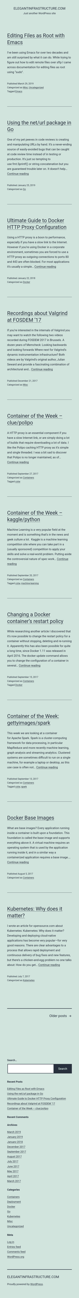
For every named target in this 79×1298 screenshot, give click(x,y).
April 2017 (13, 1176)
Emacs (18, 91)
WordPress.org (15, 1256)
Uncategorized (36, 87)
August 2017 (14, 1156)
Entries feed (14, 1246)
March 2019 (14, 1131)
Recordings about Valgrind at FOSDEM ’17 (31, 1103)
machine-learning (30, 583)
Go (24, 189)
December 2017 (16, 1146)
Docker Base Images (30, 818)
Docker (26, 282)
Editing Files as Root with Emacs (25, 1088)
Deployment (14, 1201)
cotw (17, 481)
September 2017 (16, 1151)
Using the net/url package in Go (25, 1093)
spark (24, 786)
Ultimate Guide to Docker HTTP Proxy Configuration (36, 1098)
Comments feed (16, 1251)
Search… (12, 1060)
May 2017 (12, 1171)
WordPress (36, 1284)
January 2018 (15, 1141)
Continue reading (18, 173)
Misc (25, 87)
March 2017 (14, 1181)
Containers (28, 477)
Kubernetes (28, 980)
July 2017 (12, 1161)
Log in (10, 1241)
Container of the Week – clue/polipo (27, 1108)
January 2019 (15, 1136)
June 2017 (13, 1166)
